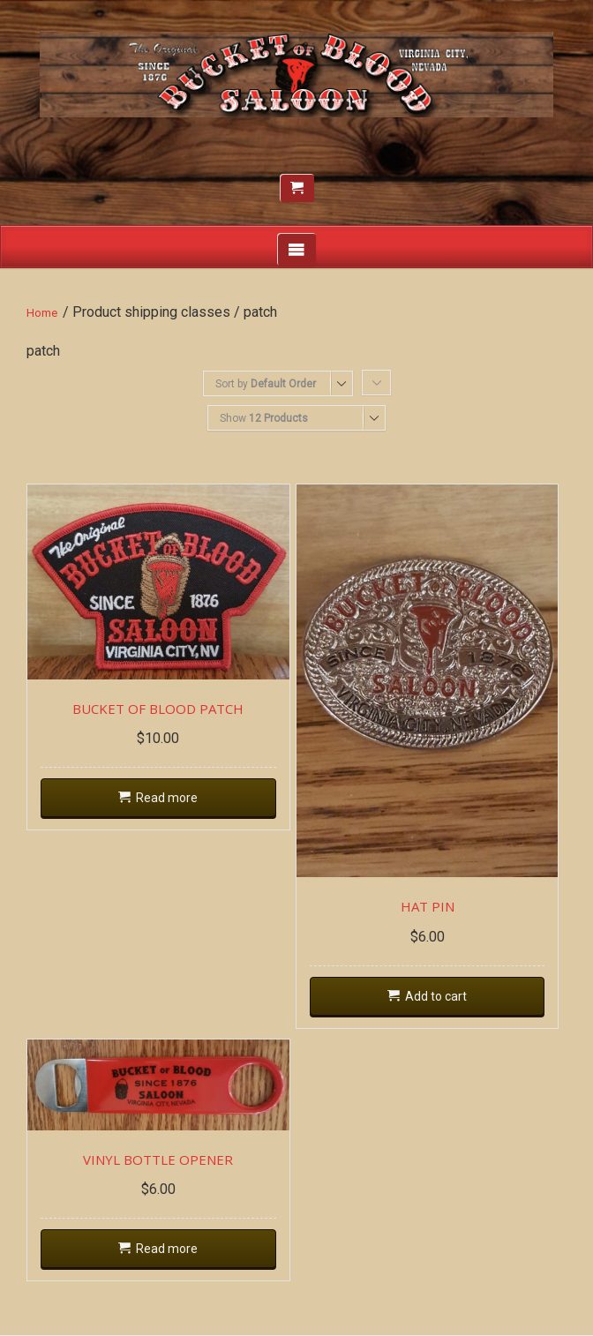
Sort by (265, 384)
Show (264, 418)
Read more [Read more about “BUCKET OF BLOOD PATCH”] (167, 798)
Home (41, 312)
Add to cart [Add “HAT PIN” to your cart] (436, 996)
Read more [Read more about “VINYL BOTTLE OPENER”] (167, 1249)
